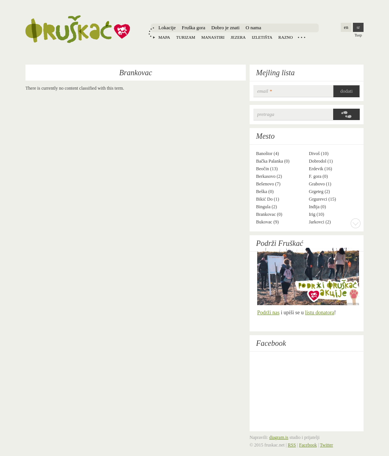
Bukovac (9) (267, 222)
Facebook (271, 343)
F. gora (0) (318, 176)
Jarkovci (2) (320, 222)
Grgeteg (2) (319, 191)
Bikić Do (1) (267, 199)
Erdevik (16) (320, 168)
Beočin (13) (267, 168)
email (264, 91)
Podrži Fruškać (279, 243)
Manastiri (213, 37)
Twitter (326, 445)
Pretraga (265, 114)
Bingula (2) (266, 206)
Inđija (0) (317, 206)
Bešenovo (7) (268, 184)
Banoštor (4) (267, 153)
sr (358, 27)
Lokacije (167, 27)
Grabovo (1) (320, 184)
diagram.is (278, 437)
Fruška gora (193, 27)
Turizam (185, 37)
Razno (285, 37)
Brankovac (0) (269, 214)
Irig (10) (316, 214)
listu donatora (319, 312)
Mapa (164, 37)
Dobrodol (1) (321, 161)
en (346, 27)
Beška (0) (265, 191)
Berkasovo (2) (269, 176)
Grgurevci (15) (322, 199)
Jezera (238, 37)
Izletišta (262, 37)
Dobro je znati (225, 27)
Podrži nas (268, 312)
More (355, 223)
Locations (301, 37)
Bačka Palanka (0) (272, 161)
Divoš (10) (319, 153)
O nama (253, 27)
